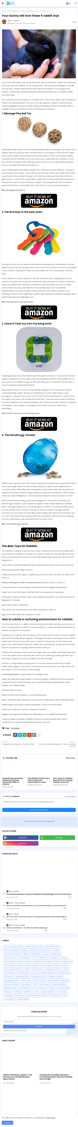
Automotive (34, 950)
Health (27, 969)
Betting (26, 954)
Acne (6, 946)
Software (17, 992)
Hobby (65, 969)
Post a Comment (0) (39, 810)
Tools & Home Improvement (36, 996)
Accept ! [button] (7, 1122)
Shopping (7, 992)
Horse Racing (23, 973)
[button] (75, 3)
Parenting (65, 980)
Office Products (53, 980)
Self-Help (42, 988)
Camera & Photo (10, 958)
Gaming (65, 965)
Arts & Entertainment (53, 946)
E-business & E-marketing (42, 961)
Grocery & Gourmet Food (13, 969)
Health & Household (53, 969)
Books (46, 954)
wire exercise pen (10, 674)
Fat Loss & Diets (9, 965)
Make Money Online (55, 977)
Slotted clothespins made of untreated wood (21, 582)
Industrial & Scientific (46, 973)
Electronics (68, 961)
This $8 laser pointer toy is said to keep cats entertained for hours (39, 780)
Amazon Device (16, 946)
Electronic (57, 961)
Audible (24, 950)
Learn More (50, 1118)
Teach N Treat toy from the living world (22, 413)
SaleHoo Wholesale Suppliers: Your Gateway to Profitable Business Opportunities (17, 1077)
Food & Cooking (46, 965)
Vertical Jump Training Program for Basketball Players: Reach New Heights (36, 917)
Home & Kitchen (9, 973)
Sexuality (51, 988)
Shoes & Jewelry (63, 988)
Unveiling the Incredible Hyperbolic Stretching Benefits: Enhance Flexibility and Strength (55, 1077)
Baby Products (46, 950)
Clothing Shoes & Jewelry (13, 961)
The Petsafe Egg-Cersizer (17, 524)
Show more (70, 758)
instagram (22, 843)
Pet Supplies (13, 11)
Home (4, 11)
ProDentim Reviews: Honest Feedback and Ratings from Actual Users (38, 894)
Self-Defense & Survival (28, 988)
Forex (57, 965)
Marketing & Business (11, 980)
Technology (62, 992)
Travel (65, 996)
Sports (36, 992)
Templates (8, 996)
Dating (27, 961)
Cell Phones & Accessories (48, 958)
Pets (34, 984)
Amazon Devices (31, 946)
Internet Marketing (63, 973)
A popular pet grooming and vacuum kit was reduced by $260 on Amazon (12, 781)
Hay (3, 700)
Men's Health (26, 980)
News (43, 980)
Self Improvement (10, 988)
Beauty (57, 950)
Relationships (44, 984)
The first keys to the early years (19, 302)
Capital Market (24, 958)
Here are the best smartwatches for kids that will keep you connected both (36, 906)
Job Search (8, 977)
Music (36, 980)
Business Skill (55, 954)
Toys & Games (54, 996)
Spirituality (27, 992)
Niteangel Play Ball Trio (15, 190)
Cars (34, 958)
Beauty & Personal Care (12, 954)
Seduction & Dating (59, 984)
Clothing (63, 958)
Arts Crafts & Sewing (11, 950)
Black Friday (36, 954)
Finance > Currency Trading (28, 965)
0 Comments (70, 796)
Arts (41, 946)
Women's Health (22, 999)
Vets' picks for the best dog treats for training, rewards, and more (63, 780)
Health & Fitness (37, 969)
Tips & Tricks (19, 996)
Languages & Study (39, 977)
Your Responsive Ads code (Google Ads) (39, 821)
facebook (22, 837)
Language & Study (22, 977)
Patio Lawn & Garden (11, 984)
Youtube (57, 843)
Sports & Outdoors (48, 992)
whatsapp (59, 837)
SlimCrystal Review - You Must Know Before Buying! (26, 928)
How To (33, 973)
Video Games (9, 999)
